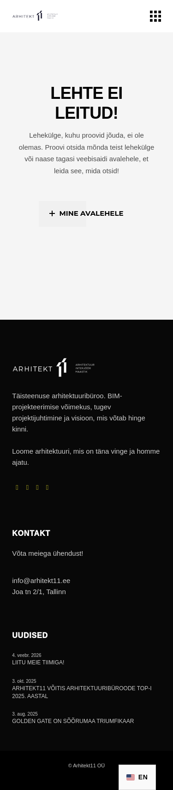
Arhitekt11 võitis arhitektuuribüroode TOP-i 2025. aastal (81, 692)
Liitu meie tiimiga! (38, 662)
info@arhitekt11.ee (41, 580)
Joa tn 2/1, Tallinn (39, 592)
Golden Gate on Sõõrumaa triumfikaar (73, 721)
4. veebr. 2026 (26, 655)
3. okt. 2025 (24, 681)
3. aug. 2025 (25, 714)
